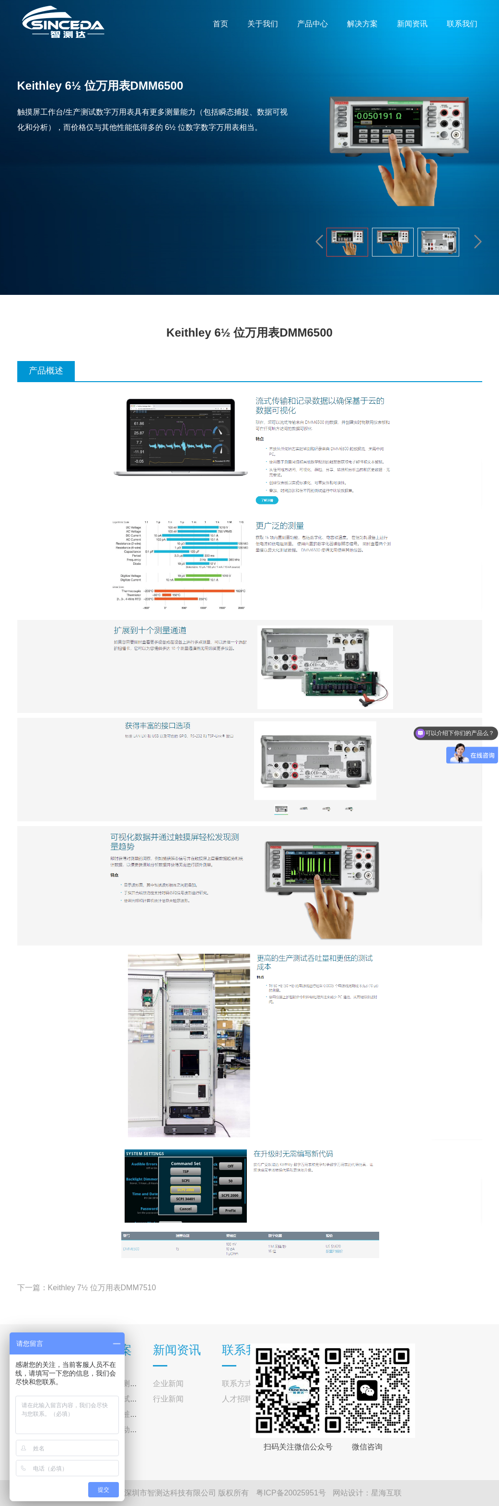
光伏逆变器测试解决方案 (126, 1383)
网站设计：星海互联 (367, 1493)
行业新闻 (168, 1399)
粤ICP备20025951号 (291, 1493)
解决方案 (362, 24)
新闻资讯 (412, 24)
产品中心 (312, 24)
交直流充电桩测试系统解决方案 (137, 1414)
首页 (220, 24)
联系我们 (462, 24)
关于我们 (262, 24)
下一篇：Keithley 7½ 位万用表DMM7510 (86, 1288)
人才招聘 (237, 1399)
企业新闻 (168, 1383)
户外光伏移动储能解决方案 (130, 1429)
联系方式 (237, 1383)
